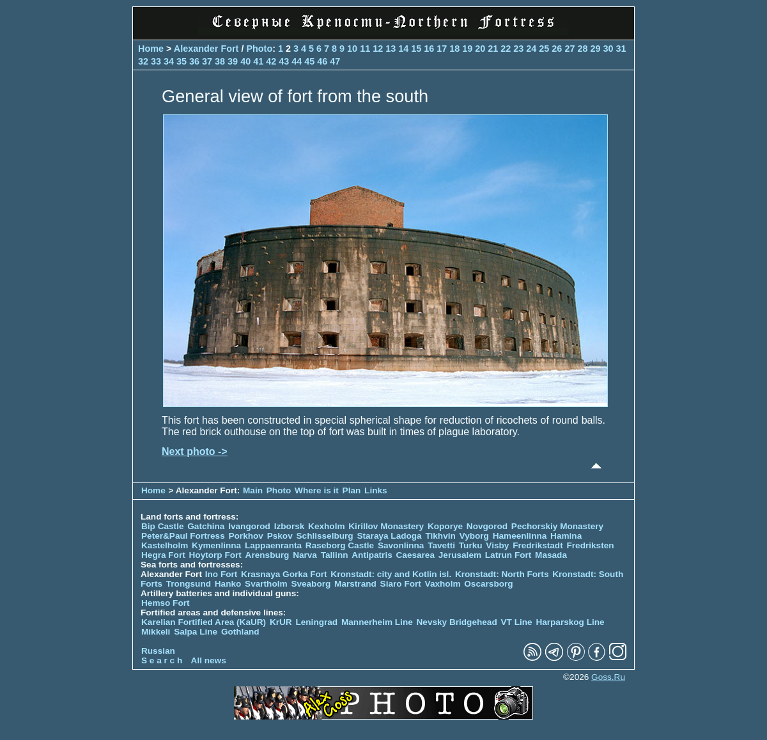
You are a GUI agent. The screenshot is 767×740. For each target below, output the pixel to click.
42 (271, 61)
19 (467, 48)
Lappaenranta (273, 545)
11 (365, 48)
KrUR (281, 622)
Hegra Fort (163, 555)
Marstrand (355, 584)
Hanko (228, 584)
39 (233, 61)
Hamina (566, 536)
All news (208, 660)
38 (220, 61)
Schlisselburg (325, 536)
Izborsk (289, 526)
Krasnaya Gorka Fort (284, 574)
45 (309, 61)
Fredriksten (590, 545)
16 (429, 48)
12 (378, 48)
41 (258, 61)
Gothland (240, 631)
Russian (158, 651)
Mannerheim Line (377, 622)
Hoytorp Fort (215, 555)
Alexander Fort (206, 48)
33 (156, 61)
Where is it (317, 490)
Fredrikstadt (538, 545)
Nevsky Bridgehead (457, 622)
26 (557, 48)
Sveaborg (310, 584)
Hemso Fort (165, 603)
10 (352, 48)
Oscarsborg (488, 584)
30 (608, 48)
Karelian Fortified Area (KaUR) (203, 622)
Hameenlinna (520, 536)
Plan (352, 490)
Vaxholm (443, 584)
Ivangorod (249, 526)
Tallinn (334, 555)
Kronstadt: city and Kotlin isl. (390, 574)
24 (531, 48)
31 (621, 48)
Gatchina (205, 526)
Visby (497, 545)
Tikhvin (440, 536)
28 (582, 48)
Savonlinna (401, 545)
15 (416, 48)
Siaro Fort (400, 584)
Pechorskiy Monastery (557, 526)
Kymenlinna (216, 545)
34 (169, 61)
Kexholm (326, 526)
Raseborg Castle (340, 545)
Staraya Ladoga (389, 536)
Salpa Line (195, 631)
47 (335, 61)
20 (480, 48)
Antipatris (372, 555)
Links (375, 490)
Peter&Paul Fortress (183, 536)
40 (245, 61)
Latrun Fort (508, 555)
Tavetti (441, 545)
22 (505, 48)
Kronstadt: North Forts (503, 574)
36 (194, 61)
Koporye (445, 526)
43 (284, 61)
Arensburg (267, 555)
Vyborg (474, 536)
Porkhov (245, 536)
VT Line (516, 622)
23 (518, 48)
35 (181, 61)
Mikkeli (155, 631)
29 (595, 48)
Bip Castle (162, 526)
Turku (471, 545)
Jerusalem (459, 555)
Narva (305, 555)
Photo (259, 48)
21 (493, 48)
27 (569, 48)
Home (151, 48)
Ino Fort (221, 574)
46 (322, 61)
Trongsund (188, 584)
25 (544, 48)
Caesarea (415, 555)
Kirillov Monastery (386, 526)
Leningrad (316, 622)
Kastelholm (164, 545)
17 (442, 48)
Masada (551, 555)
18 (454, 48)
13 (390, 48)
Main (253, 490)
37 (207, 61)
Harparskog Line (570, 622)
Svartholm (266, 584)
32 (143, 61)
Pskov (280, 536)
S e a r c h (161, 660)
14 (403, 48)
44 (296, 61)
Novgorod (487, 526)
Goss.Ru (608, 677)
